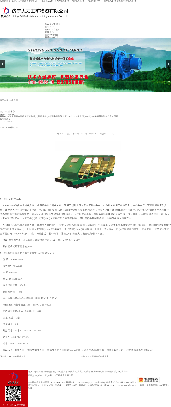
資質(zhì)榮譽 (51, 35)
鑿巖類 (12, 116)
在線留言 (109, 372)
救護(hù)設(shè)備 (71, 116)
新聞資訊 (49, 32)
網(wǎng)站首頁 (52, 24)
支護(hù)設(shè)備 (88, 116)
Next (168, 64)
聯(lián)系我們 (121, 372)
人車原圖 (114, 116)
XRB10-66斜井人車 (16, 356)
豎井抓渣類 (57, 116)
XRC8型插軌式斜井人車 (97, 356)
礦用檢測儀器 (103, 116)
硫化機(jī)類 (46, 116)
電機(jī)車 (4, 116)
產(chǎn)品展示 (52, 30)
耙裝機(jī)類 (34, 116)
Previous (2, 64)
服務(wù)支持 (51, 37)
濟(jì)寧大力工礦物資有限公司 (59, 375)
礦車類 (19, 116)
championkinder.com (126, 385)
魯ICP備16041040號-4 (126, 382)
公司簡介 (49, 27)
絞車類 (25, 116)
